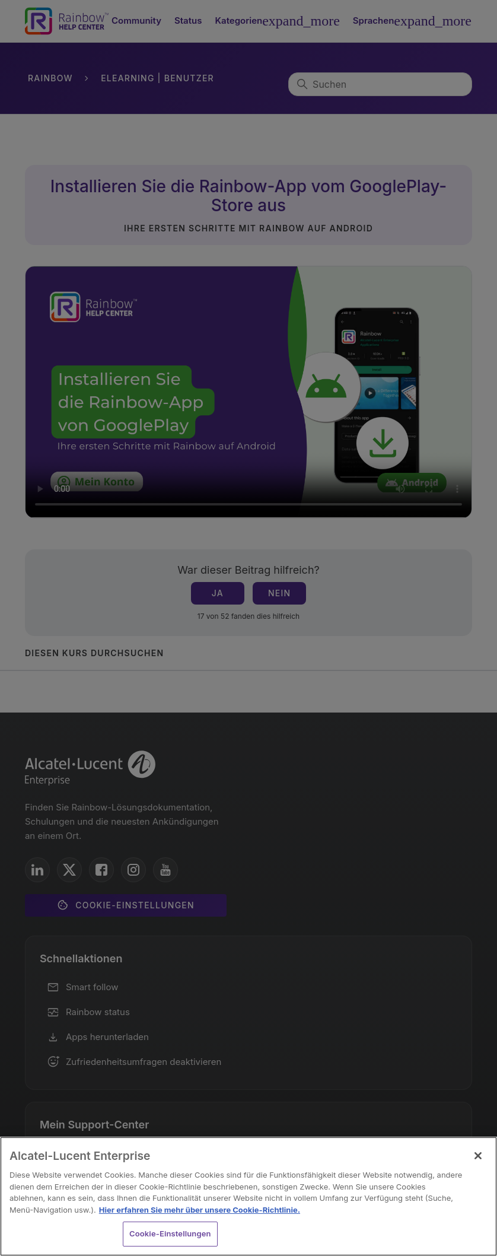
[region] (248, 1196)
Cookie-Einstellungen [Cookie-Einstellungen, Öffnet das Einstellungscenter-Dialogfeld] (170, 1233)
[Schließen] (478, 1156)
